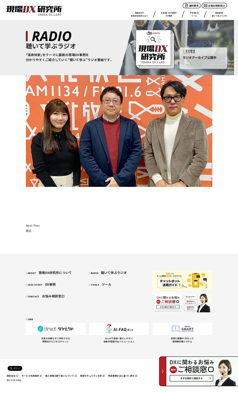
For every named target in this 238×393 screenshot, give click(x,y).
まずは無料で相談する (191, 378)
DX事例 (169, 14)
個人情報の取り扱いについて (61, 375)
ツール (194, 14)
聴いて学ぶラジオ (219, 14)
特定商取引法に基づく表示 (122, 375)
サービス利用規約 (32, 375)
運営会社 (12, 375)
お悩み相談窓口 (214, 5)
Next (29, 225)
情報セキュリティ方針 (92, 375)
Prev (36, 225)
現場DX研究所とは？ (139, 14)
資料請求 (192, 5)
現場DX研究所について (50, 272)
